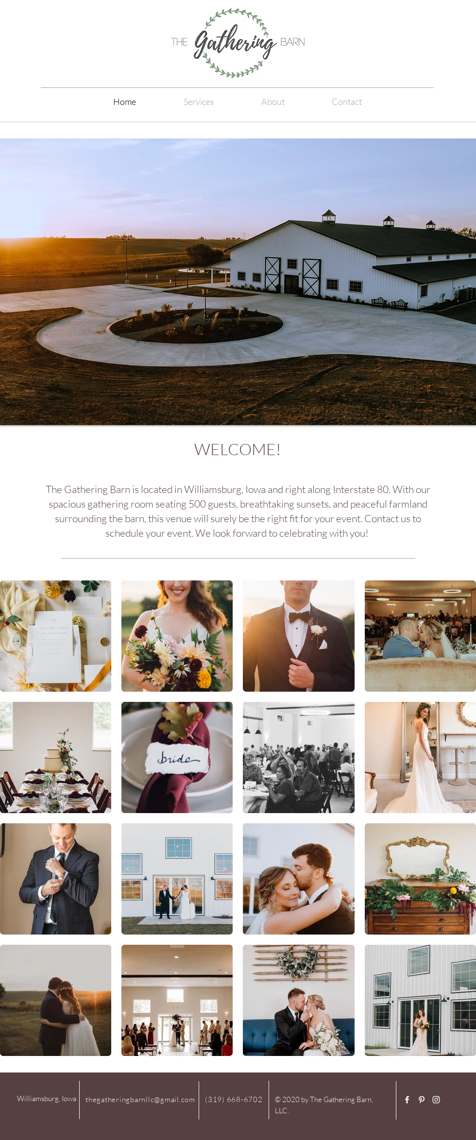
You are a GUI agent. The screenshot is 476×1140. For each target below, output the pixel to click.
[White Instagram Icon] (436, 1100)
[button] (273, 101)
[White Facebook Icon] (407, 1100)
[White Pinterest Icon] (421, 1100)
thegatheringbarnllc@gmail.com (140, 1099)
